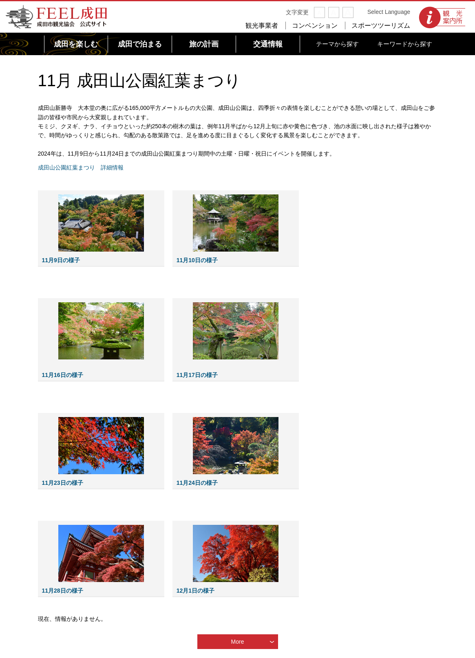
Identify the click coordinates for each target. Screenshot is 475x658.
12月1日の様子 (195, 590)
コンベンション (315, 25)
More (237, 641)
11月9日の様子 (61, 260)
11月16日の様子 (62, 375)
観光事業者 (261, 25)
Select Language (388, 12)
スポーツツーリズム (380, 25)
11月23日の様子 (62, 483)
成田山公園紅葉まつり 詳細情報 (81, 167)
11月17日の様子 (197, 375)
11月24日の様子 (197, 483)
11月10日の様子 (197, 260)
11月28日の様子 (62, 590)
